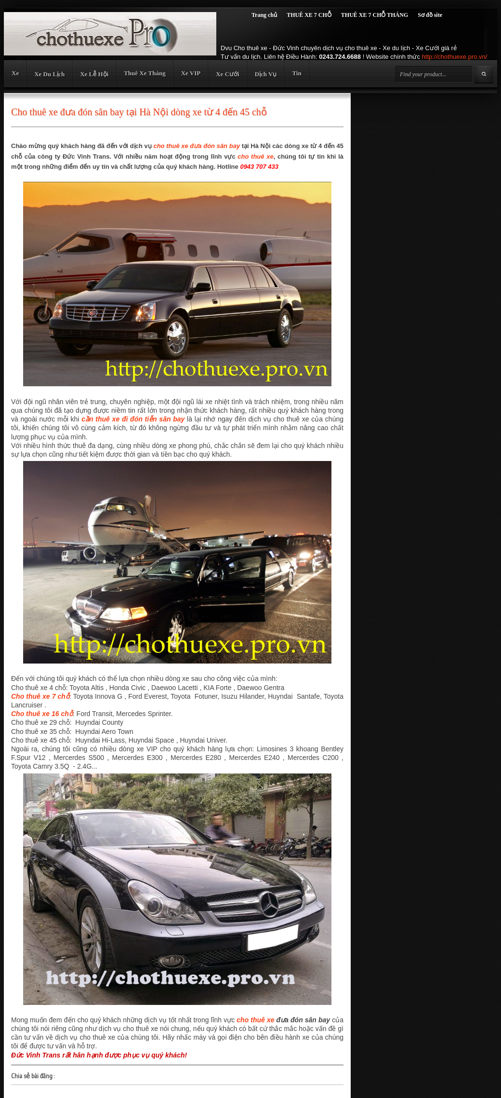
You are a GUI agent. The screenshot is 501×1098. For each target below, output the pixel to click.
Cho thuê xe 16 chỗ (42, 714)
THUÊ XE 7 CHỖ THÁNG (374, 15)
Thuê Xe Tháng (144, 73)
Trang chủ (264, 15)
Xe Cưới (227, 74)
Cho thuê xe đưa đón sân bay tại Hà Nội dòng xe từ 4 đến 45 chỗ (139, 112)
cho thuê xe (255, 156)
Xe (15, 73)
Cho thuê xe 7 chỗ (40, 696)
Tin (296, 73)
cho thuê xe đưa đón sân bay (196, 145)
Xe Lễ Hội (94, 74)
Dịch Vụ (266, 74)
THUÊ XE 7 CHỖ (309, 15)
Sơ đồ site (430, 15)
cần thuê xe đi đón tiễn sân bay (133, 419)
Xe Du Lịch (49, 74)
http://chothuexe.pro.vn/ (455, 56)
